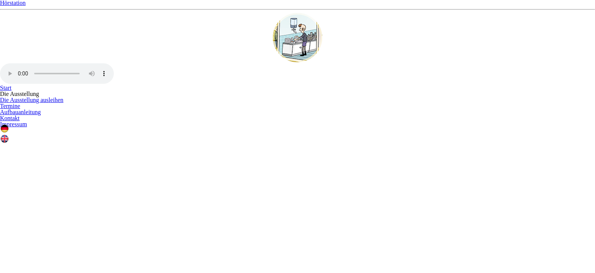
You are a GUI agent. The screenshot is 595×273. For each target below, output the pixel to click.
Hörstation (297, 60)
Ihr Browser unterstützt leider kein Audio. (297, 172)
